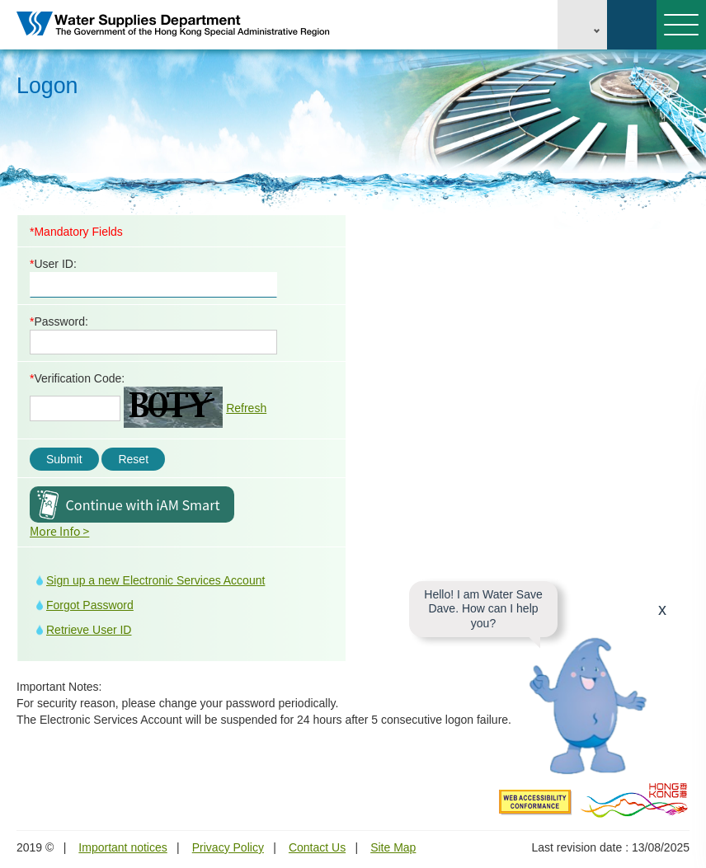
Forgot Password (90, 605)
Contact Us (317, 847)
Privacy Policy (228, 847)
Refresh (246, 408)
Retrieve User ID (88, 629)
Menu (678, 24)
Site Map (393, 847)
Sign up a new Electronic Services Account (155, 580)
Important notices (122, 847)
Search (632, 24)
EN (582, 24)
